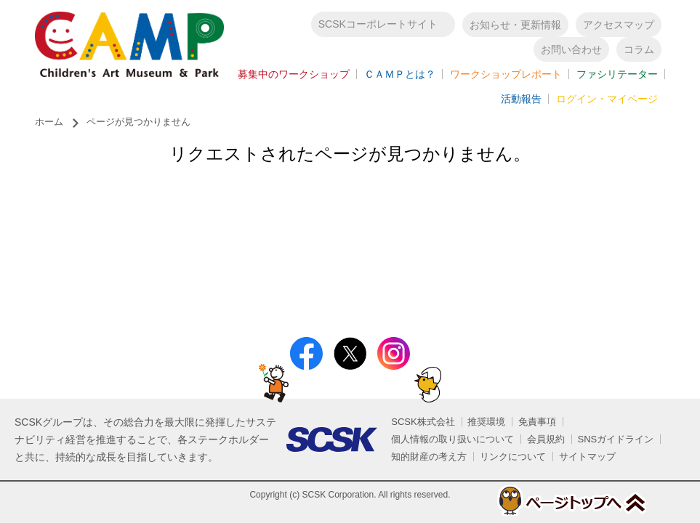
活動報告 (521, 102)
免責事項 (537, 421)
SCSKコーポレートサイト (378, 27)
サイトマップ (587, 456)
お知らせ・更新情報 (515, 27)
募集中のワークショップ (294, 77)
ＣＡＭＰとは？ (399, 77)
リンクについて (513, 456)
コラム (639, 52)
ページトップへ (555, 500)
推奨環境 (486, 421)
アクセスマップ (618, 27)
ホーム (49, 127)
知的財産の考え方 (429, 456)
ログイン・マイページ (607, 102)
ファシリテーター (617, 77)
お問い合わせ (571, 52)
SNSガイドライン (616, 439)
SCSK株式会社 (422, 421)
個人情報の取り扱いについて (452, 439)
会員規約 (546, 439)
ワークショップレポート (506, 77)
